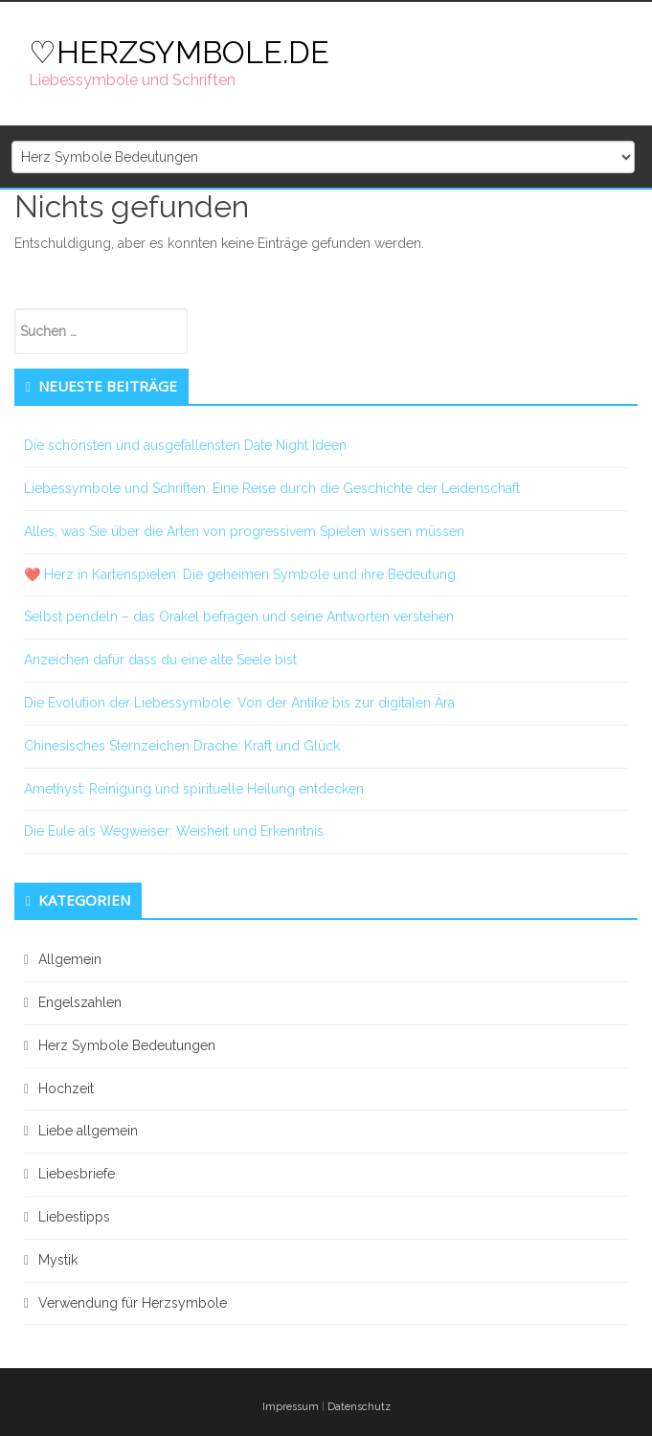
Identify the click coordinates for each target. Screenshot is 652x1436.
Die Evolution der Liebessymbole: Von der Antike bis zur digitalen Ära (239, 702)
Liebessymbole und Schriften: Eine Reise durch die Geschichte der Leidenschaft (272, 488)
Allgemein (69, 959)
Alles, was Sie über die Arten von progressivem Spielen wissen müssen (244, 531)
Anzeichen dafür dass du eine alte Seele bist (160, 659)
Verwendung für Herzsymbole (132, 1303)
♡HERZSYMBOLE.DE (179, 52)
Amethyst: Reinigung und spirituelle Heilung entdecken (194, 789)
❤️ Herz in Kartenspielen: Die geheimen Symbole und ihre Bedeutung (240, 574)
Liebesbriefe (76, 1173)
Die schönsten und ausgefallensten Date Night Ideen (185, 445)
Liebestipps (74, 1216)
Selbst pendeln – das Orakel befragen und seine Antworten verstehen (239, 616)
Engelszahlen (80, 1002)
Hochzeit (66, 1088)
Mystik (58, 1260)
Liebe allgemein (88, 1130)
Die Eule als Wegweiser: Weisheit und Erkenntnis (174, 831)
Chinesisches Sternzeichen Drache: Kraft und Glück (182, 745)
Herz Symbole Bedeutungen (126, 1045)
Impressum (290, 1407)
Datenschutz (359, 1407)
